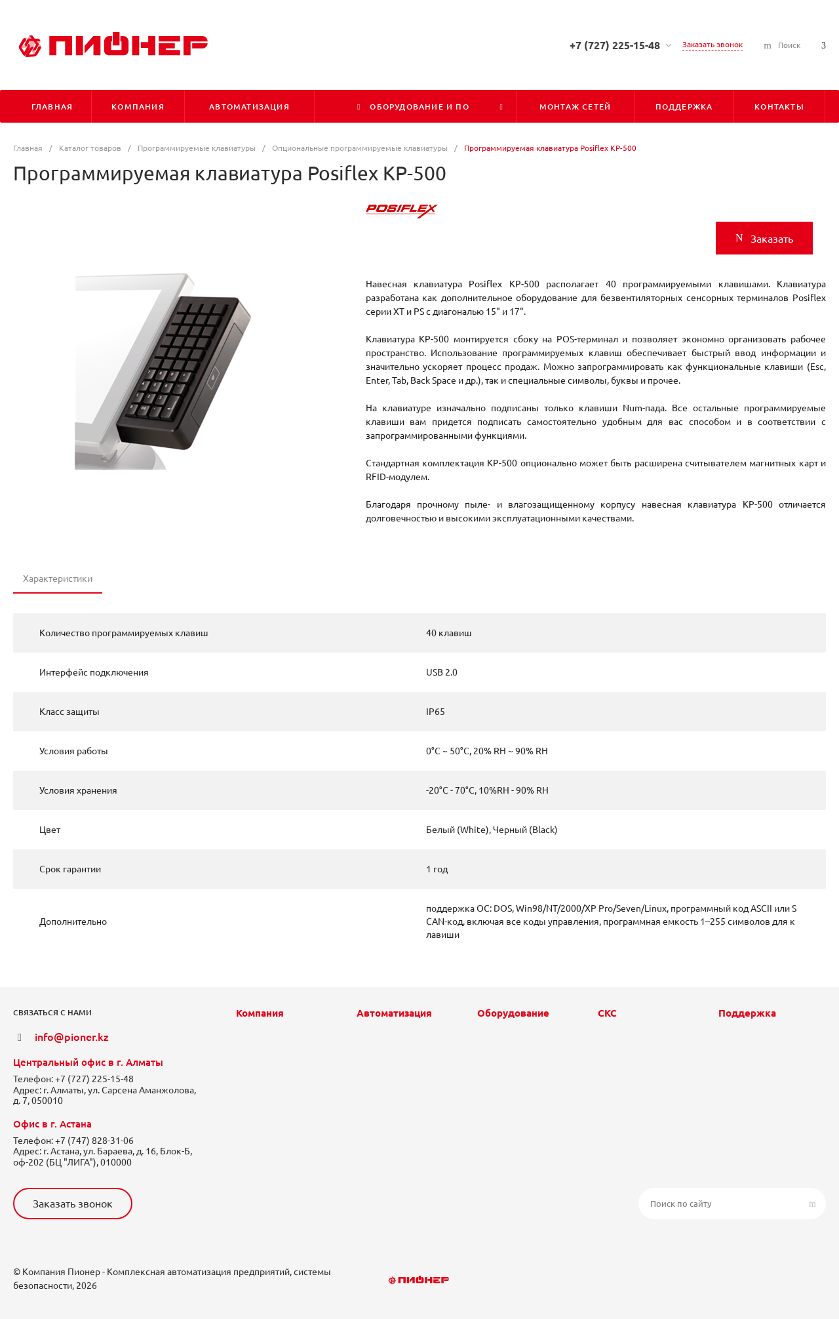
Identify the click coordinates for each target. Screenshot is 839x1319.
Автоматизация (394, 1013)
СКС (607, 1013)
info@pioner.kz (72, 1037)
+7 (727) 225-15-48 (615, 45)
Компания (260, 1013)
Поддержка (747, 1013)
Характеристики (57, 578)
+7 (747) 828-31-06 (94, 1140)
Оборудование (513, 1013)
